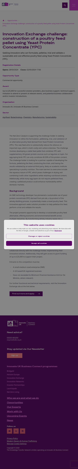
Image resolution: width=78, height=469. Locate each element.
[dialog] (39, 234)
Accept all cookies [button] (39, 243)
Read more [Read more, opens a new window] (58, 231)
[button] (39, 236)
